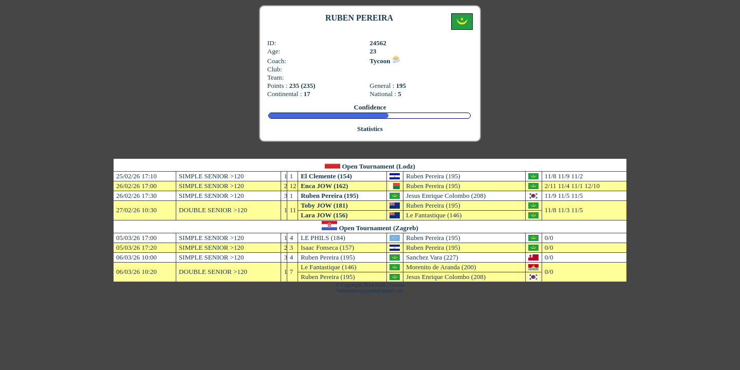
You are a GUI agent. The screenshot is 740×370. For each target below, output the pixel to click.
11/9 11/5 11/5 (564, 195)
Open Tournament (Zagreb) (378, 228)
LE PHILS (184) (323, 238)
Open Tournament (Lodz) (378, 166)
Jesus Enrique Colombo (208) (446, 195)
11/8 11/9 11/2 (564, 176)
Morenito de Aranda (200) (441, 267)
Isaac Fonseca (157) (327, 247)
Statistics (370, 129)
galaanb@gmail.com (382, 290)
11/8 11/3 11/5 (564, 210)
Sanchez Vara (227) (432, 257)
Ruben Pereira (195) (433, 176)
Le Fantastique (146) (433, 215)
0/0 (549, 238)
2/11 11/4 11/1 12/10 (572, 186)
